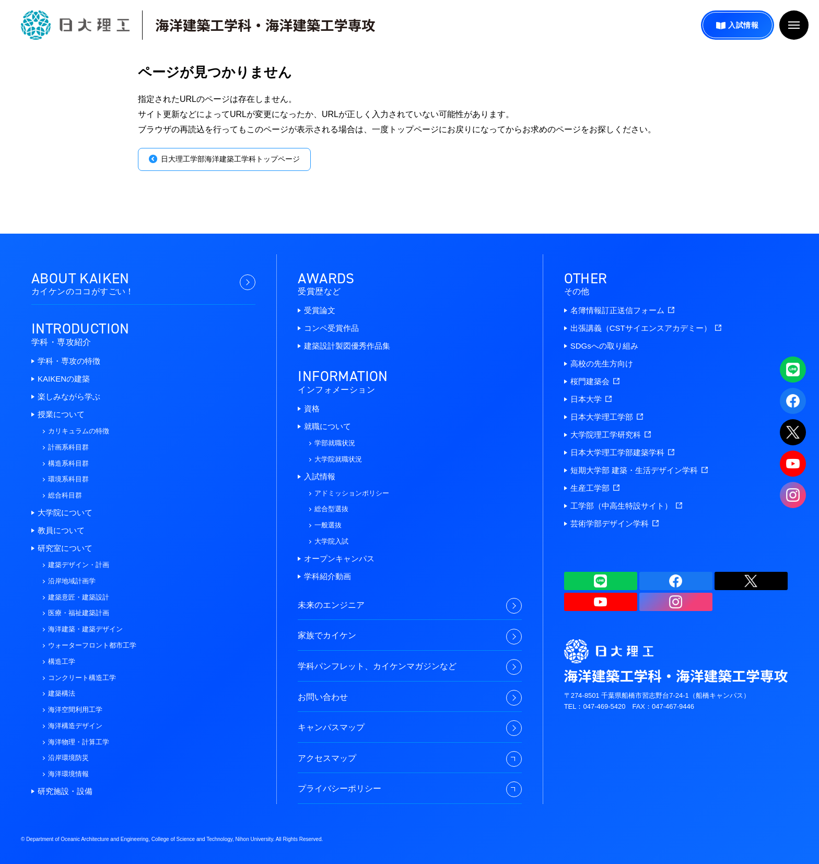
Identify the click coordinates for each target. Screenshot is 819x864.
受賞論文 (319, 310)
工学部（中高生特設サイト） (626, 505)
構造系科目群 (68, 463)
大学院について (65, 512)
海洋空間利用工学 (75, 709)
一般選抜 (328, 525)
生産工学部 (594, 487)
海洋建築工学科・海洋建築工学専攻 (265, 25)
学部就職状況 (334, 443)
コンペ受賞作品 (331, 328)
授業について (61, 414)
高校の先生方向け (601, 363)
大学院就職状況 (338, 459)
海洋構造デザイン (75, 726)
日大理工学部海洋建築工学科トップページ (230, 159)
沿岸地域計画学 (72, 581)
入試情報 (743, 25)
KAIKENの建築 (64, 378)
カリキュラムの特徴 (78, 431)
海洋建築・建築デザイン (85, 629)
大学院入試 (331, 541)
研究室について (65, 548)
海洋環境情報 (68, 774)
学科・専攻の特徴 (69, 360)
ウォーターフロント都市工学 (92, 645)
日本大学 (591, 399)
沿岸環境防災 (68, 758)
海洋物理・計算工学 (78, 742)
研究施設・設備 (65, 791)
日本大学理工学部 (606, 416)
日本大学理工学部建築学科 (622, 452)
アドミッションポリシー (351, 493)
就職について (327, 426)
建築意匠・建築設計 (78, 597)
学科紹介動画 (327, 576)
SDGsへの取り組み (604, 345)
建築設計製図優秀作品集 (347, 345)
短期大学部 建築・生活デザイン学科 (639, 470)
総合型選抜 (331, 509)
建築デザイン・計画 (78, 565)
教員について (61, 530)
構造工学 (61, 661)
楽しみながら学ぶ (69, 396)
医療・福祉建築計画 (78, 613)
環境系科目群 (68, 479)
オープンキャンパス (339, 558)
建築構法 (61, 693)
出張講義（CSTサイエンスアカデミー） (645, 328)
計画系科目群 (68, 447)
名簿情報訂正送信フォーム (622, 310)
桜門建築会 (594, 381)
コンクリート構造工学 (82, 678)
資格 (312, 408)
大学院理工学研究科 (610, 434)
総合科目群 (65, 495)
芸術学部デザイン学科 (614, 523)
